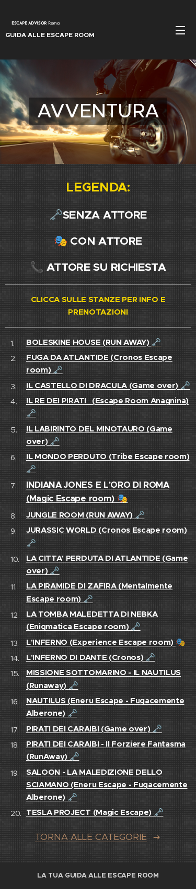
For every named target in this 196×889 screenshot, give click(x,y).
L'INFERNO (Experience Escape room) (101, 642)
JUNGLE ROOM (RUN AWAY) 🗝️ (85, 515)
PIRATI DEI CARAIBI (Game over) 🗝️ (94, 729)
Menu (180, 30)
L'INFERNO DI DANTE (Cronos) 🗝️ (90, 657)
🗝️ (93, 342)
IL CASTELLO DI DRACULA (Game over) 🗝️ (108, 385)
